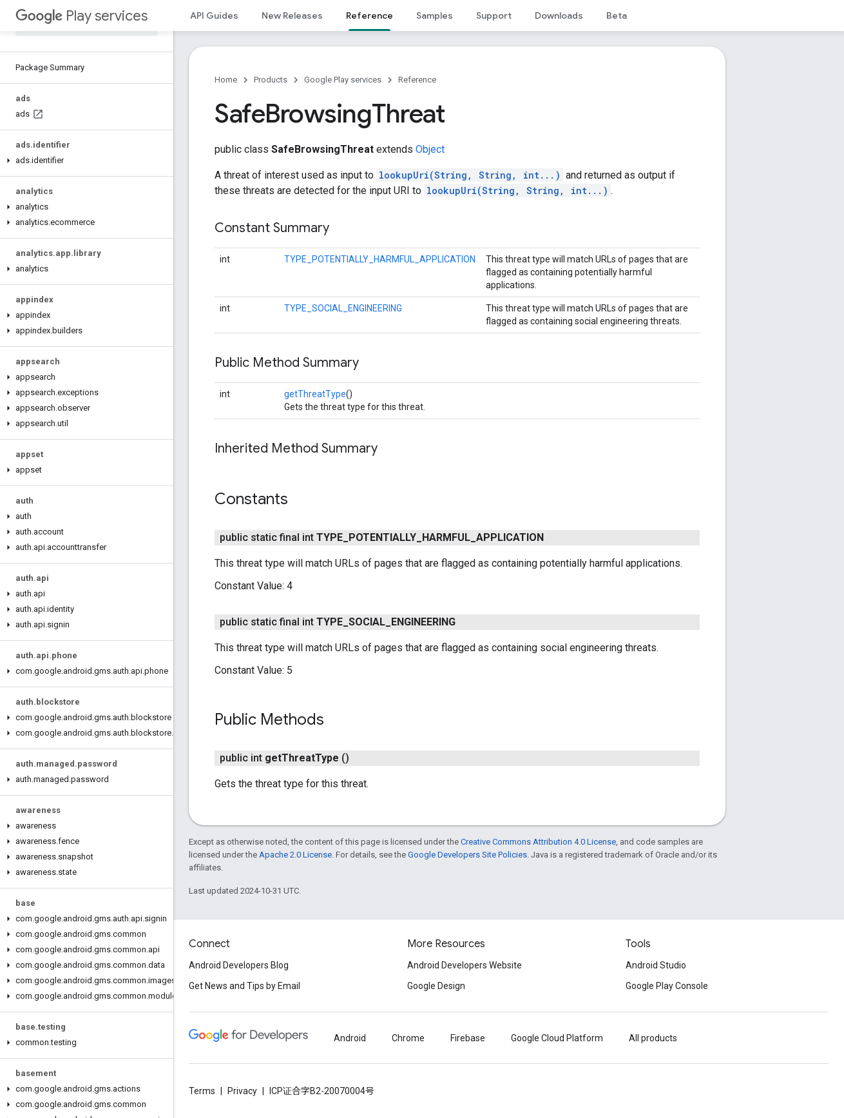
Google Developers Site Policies (467, 854)
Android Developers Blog (239, 965)
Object (430, 149)
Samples (434, 15)
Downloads (559, 15)
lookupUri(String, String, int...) (470, 175)
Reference (417, 79)
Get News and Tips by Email (244, 986)
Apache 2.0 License (295, 854)
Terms (202, 1091)
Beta (616, 15)
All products (653, 1038)
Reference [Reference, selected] (369, 15)
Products (270, 79)
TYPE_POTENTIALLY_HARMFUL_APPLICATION (379, 259)
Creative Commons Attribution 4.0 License (538, 842)
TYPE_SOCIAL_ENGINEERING (343, 308)
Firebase (467, 1038)
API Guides (214, 15)
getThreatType (315, 394)
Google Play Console (667, 986)
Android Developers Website (464, 965)
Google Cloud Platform (557, 1038)
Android (350, 1038)
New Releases (292, 15)
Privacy (242, 1091)
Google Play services (342, 79)
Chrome (408, 1038)
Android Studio (656, 965)
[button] (84, 160)
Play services (81, 16)
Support (494, 15)
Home (226, 79)
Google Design (436, 986)
